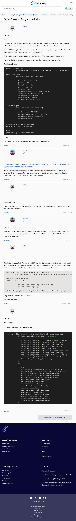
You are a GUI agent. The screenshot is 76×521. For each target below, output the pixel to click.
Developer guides (7, 473)
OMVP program (46, 444)
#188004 (7, 240)
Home (4, 15)
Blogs (43, 451)
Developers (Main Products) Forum (26, 15)
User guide (5, 475)
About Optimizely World (38, 506)
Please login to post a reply (55, 417)
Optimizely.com (6, 444)
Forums (10, 15)
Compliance (38, 515)
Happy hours (45, 446)
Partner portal (6, 470)
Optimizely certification (8, 446)
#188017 (6, 303)
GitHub (4, 480)
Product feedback (46, 456)
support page (52, 475)
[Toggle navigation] (71, 3)
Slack (43, 454)
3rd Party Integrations (38, 517)
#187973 (6, 145)
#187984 (6, 179)
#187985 (6, 212)
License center (6, 451)
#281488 (6, 411)
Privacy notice (38, 508)
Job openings (6, 449)
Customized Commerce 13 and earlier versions (56, 15)
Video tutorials (6, 478)
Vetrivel (25, 26)
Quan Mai (25, 151)
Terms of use (38, 510)
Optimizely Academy (7, 483)
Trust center (38, 512)
